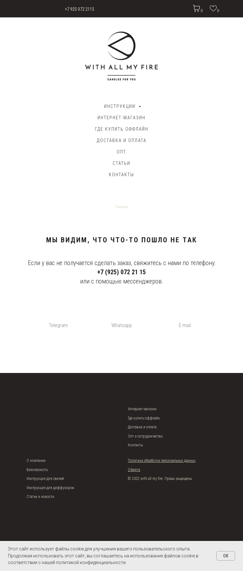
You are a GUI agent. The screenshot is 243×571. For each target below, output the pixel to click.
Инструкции (120, 106)
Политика (136, 460)
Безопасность (37, 470)
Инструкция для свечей (45, 478)
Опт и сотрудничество (145, 436)
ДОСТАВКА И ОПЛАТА (121, 140)
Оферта (134, 470)
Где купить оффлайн (121, 129)
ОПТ (121, 151)
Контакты (121, 174)
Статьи (121, 163)
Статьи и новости (40, 496)
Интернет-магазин (121, 117)
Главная (121, 207)
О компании (36, 460)
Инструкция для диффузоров (50, 488)
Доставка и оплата (142, 427)
